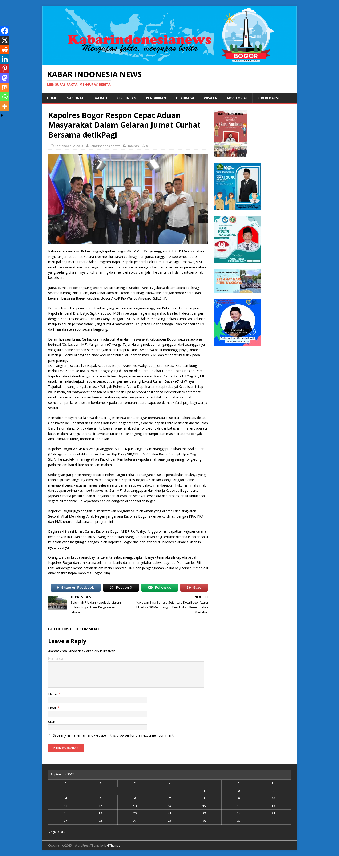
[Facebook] (4, 31)
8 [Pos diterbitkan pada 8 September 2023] (204, 798)
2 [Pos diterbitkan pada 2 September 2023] (239, 791)
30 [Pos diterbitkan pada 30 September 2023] (238, 821)
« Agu (52, 832)
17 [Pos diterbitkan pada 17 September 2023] (273, 806)
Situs (52, 721)
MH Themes (112, 846)
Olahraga (185, 98)
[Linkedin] (4, 59)
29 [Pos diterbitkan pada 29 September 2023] (204, 821)
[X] (4, 40)
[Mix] (4, 87)
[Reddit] (4, 49)
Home (52, 98)
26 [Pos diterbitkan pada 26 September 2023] (100, 821)
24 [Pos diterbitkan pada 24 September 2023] (273, 813)
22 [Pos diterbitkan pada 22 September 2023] (204, 813)
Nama (53, 694)
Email (52, 708)
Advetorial (237, 98)
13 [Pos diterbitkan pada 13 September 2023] (135, 806)
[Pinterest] (4, 68)
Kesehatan (126, 98)
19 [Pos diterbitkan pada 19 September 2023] (100, 813)
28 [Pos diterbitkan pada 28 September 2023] (169, 821)
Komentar (56, 658)
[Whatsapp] (4, 96)
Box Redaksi (268, 98)
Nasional (75, 98)
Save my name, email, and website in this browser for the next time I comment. (113, 735)
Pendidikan (156, 98)
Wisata (210, 98)
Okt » (61, 832)
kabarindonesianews (105, 146)
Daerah (100, 98)
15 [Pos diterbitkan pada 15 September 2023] (204, 806)
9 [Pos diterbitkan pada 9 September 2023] (239, 798)
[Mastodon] (4, 78)
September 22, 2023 (69, 146)
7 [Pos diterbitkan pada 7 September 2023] (169, 798)
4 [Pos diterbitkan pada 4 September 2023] (66, 798)
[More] (4, 106)
